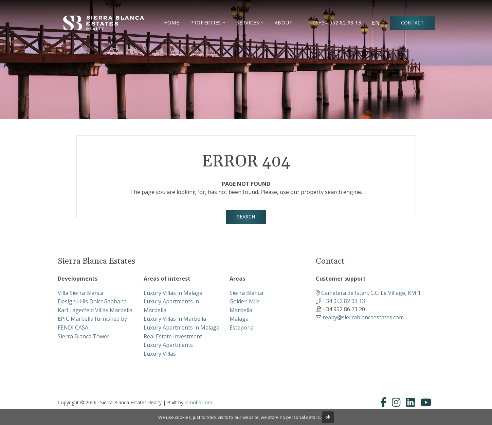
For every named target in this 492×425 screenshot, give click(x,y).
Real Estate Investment (173, 336)
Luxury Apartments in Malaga (181, 327)
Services (247, 22)
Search (246, 216)
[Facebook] (384, 402)
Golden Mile (245, 301)
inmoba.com (198, 402)
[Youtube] (426, 402)
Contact (412, 22)
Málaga (239, 318)
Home (171, 22)
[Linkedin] (410, 402)
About (284, 22)
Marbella (241, 310)
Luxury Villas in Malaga (173, 293)
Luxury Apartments (168, 345)
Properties (205, 22)
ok (327, 417)
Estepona (242, 327)
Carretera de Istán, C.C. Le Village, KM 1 (371, 293)
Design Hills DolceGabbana (92, 301)
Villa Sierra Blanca (80, 293)
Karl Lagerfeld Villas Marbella (95, 310)
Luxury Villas (160, 353)
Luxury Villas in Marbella (175, 318)
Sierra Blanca (246, 293)
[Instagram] (396, 402)
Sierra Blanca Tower (83, 336)
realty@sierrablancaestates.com (363, 317)
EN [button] (376, 22)
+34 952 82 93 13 (337, 22)
